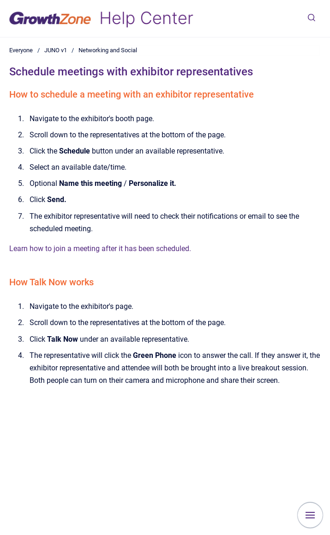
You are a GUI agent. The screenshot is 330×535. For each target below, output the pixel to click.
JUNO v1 (55, 50)
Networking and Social (107, 50)
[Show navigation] (310, 515)
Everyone (21, 50)
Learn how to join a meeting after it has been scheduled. (100, 248)
